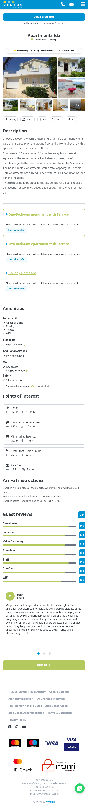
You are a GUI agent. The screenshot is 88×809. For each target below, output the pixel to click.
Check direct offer (16, 230)
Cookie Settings (59, 692)
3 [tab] (50, 653)
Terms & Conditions (59, 713)
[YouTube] (25, 727)
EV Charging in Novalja (51, 699)
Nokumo (50, 801)
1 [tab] (38, 653)
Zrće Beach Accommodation (26, 713)
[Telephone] (63, 4)
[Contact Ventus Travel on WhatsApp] (80, 788)
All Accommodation (20, 699)
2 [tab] (44, 653)
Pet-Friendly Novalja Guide (25, 706)
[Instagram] (18, 727)
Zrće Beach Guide (56, 706)
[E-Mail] (71, 4)
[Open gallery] (30, 77)
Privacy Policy (17, 720)
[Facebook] (11, 727)
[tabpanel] (44, 618)
